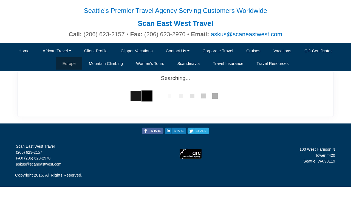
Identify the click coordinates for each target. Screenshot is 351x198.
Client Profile (95, 50)
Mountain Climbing (106, 63)
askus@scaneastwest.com (246, 34)
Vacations (282, 50)
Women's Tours (150, 63)
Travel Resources (272, 63)
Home (24, 50)
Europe (69, 63)
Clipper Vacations (136, 50)
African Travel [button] (55, 50)
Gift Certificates (318, 50)
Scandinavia (188, 63)
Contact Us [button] (176, 50)
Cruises (253, 50)
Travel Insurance (228, 63)
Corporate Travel (218, 50)
